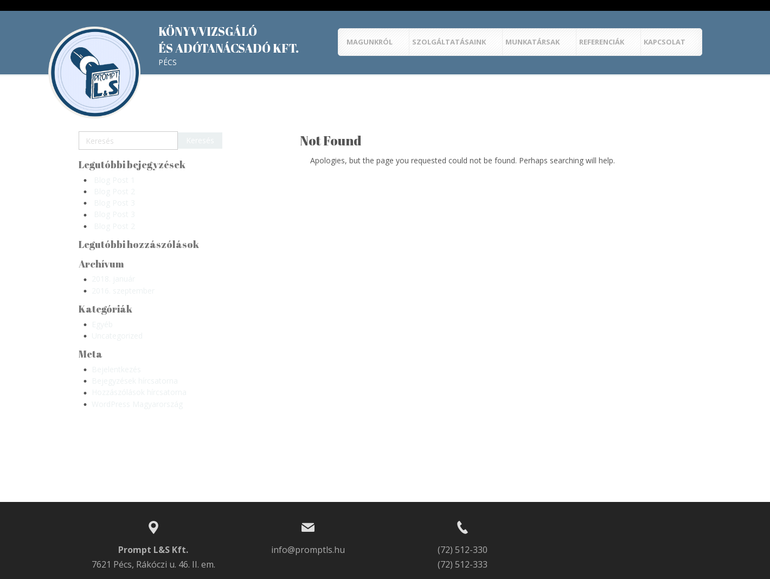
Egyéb (102, 324)
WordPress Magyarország (137, 404)
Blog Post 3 (114, 203)
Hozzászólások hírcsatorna (139, 392)
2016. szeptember (123, 290)
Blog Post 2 (114, 191)
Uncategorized (117, 335)
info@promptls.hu (308, 550)
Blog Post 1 (114, 180)
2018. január (113, 278)
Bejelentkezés (116, 369)
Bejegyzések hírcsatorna (135, 381)
